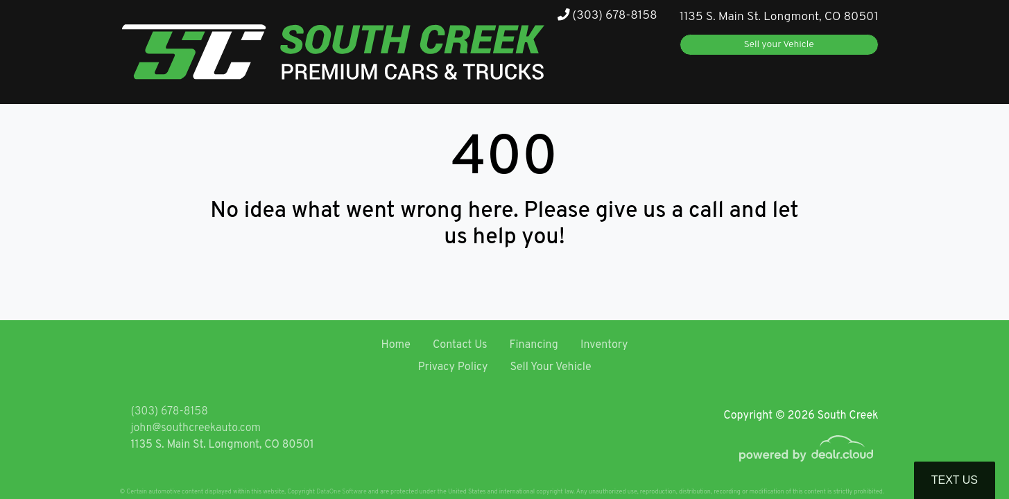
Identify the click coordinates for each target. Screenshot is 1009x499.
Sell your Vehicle (779, 45)
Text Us (954, 480)
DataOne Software (341, 492)
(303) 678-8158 (607, 16)
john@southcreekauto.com (196, 428)
